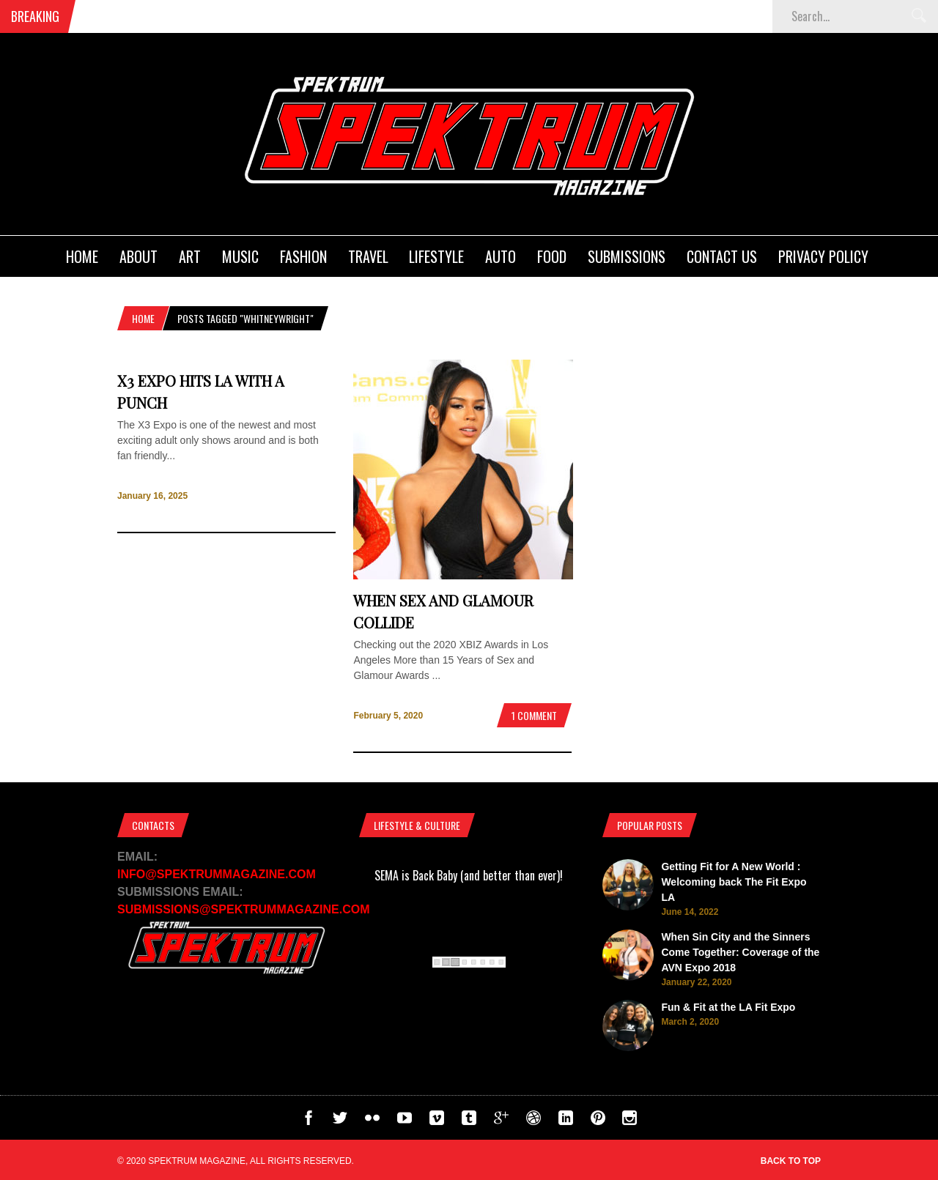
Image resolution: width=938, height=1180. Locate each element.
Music (240, 256)
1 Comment (534, 715)
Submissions (626, 256)
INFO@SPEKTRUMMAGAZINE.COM (216, 874)
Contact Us (722, 256)
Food (551, 256)
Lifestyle (436, 256)
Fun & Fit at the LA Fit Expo (728, 1007)
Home (82, 256)
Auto (500, 256)
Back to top (791, 1161)
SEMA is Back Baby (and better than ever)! (468, 875)
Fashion (303, 256)
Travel (368, 256)
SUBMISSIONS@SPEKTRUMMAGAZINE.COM (243, 909)
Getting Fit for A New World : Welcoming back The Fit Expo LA (733, 882)
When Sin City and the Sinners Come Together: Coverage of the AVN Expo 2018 (740, 952)
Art (190, 256)
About (138, 256)
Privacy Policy (823, 256)
